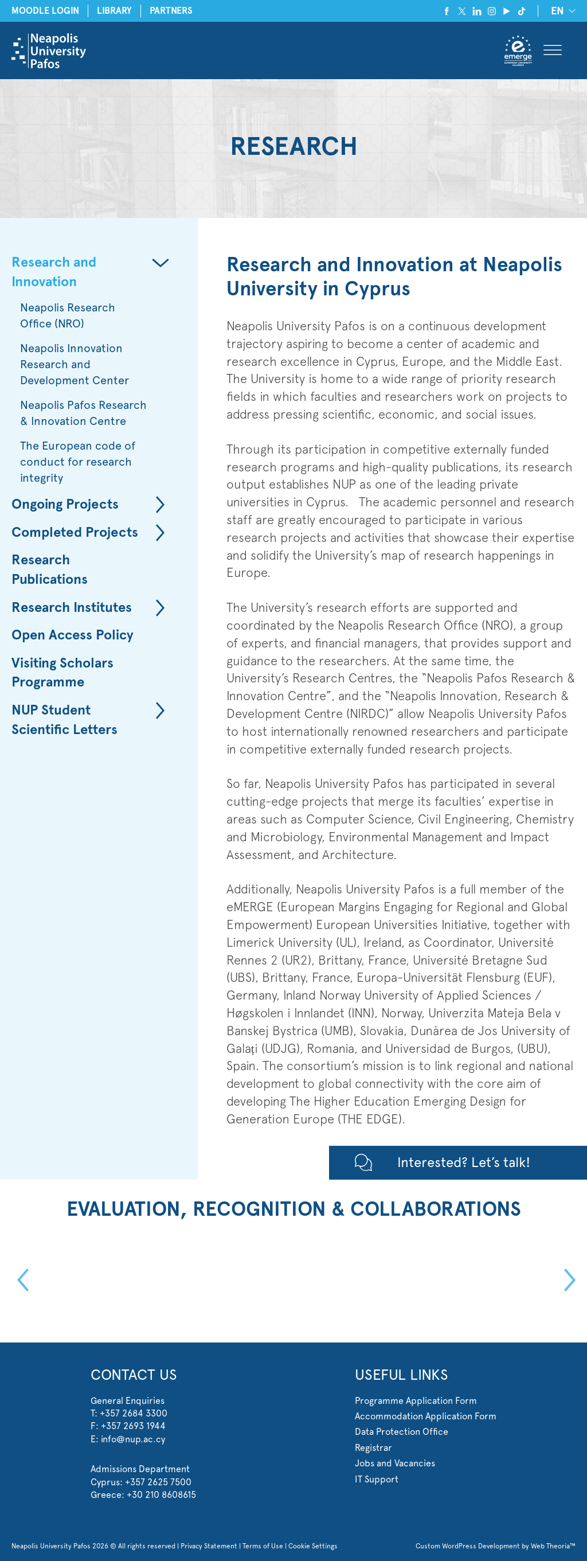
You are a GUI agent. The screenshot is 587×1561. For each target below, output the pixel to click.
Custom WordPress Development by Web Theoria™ (496, 1546)
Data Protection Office (401, 1431)
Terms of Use (262, 1546)
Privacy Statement (209, 1546)
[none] (561, 10)
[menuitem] (561, 10)
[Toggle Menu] (552, 50)
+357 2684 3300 (133, 1413)
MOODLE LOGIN (45, 10)
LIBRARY (114, 10)
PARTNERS (171, 10)
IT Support (376, 1479)
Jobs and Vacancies (395, 1463)
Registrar (373, 1447)
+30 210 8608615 (161, 1494)
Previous (20, 1280)
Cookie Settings (313, 1546)
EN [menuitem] (557, 11)
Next (567, 1280)
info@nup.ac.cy (133, 1439)
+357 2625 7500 (158, 1482)
